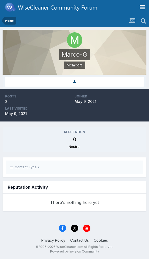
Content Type (25, 167)
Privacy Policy (53, 240)
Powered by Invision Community (74, 251)
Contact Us (79, 240)
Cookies (101, 240)
